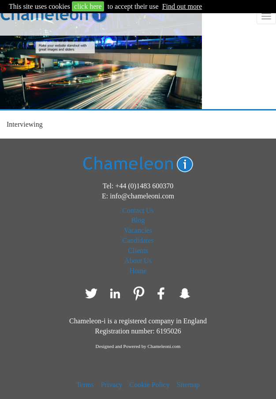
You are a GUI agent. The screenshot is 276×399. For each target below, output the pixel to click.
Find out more (182, 6)
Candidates (137, 240)
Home (137, 271)
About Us (138, 260)
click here (88, 6)
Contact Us (138, 210)
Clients (138, 250)
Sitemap (188, 384)
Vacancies (138, 230)
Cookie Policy (150, 384)
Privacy (112, 384)
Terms (85, 384)
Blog (138, 220)
